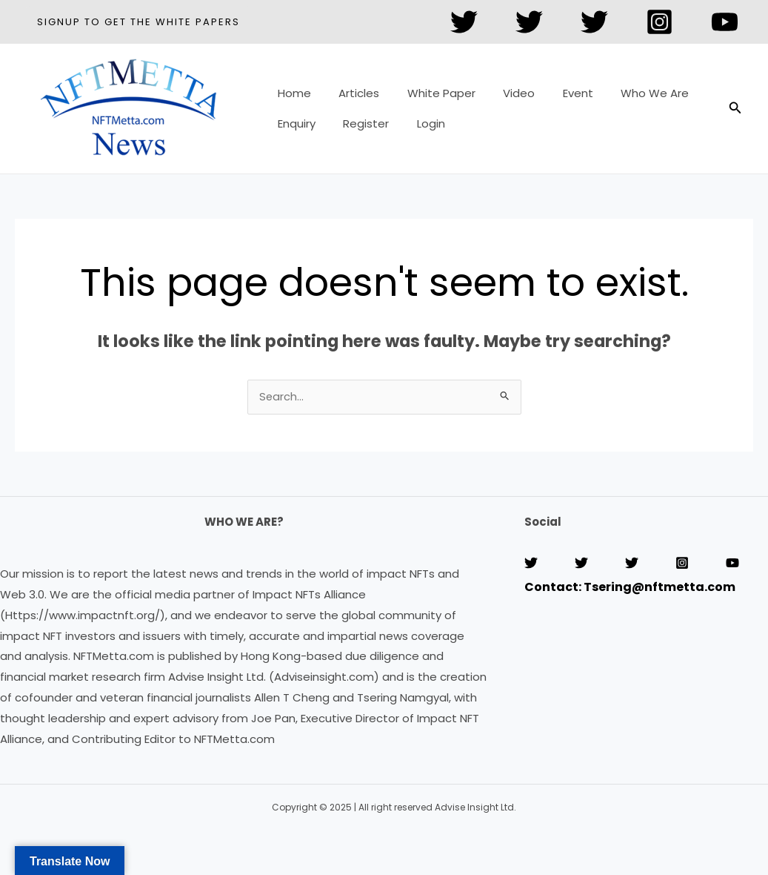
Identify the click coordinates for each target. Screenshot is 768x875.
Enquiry (294, 119)
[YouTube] (724, 21)
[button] (138, 22)
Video (499, 98)
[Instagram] (659, 21)
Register (358, 119)
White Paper (427, 98)
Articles (350, 98)
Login (417, 119)
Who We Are (624, 98)
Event (553, 98)
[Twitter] (464, 21)
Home (291, 98)
